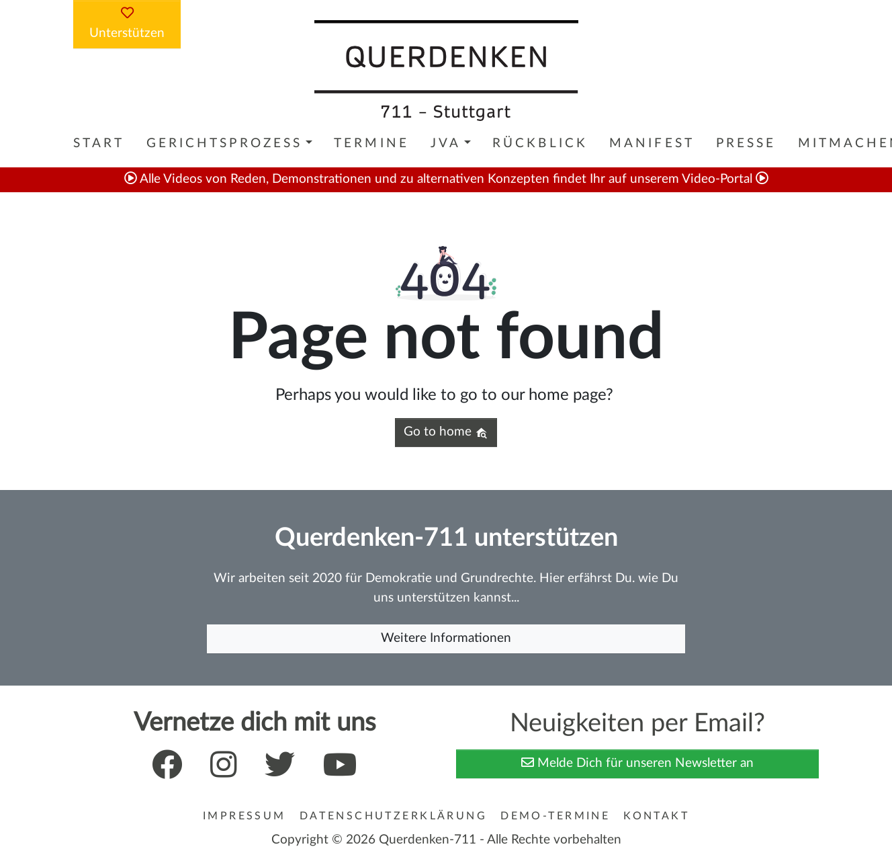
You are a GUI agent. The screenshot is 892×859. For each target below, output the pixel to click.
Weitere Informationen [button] (446, 638)
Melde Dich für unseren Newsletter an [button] (637, 762)
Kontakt (656, 816)
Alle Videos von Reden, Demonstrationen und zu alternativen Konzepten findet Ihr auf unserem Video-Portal (446, 179)
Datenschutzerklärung (393, 816)
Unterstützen (127, 23)
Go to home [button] (446, 432)
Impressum (244, 816)
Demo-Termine (555, 816)
